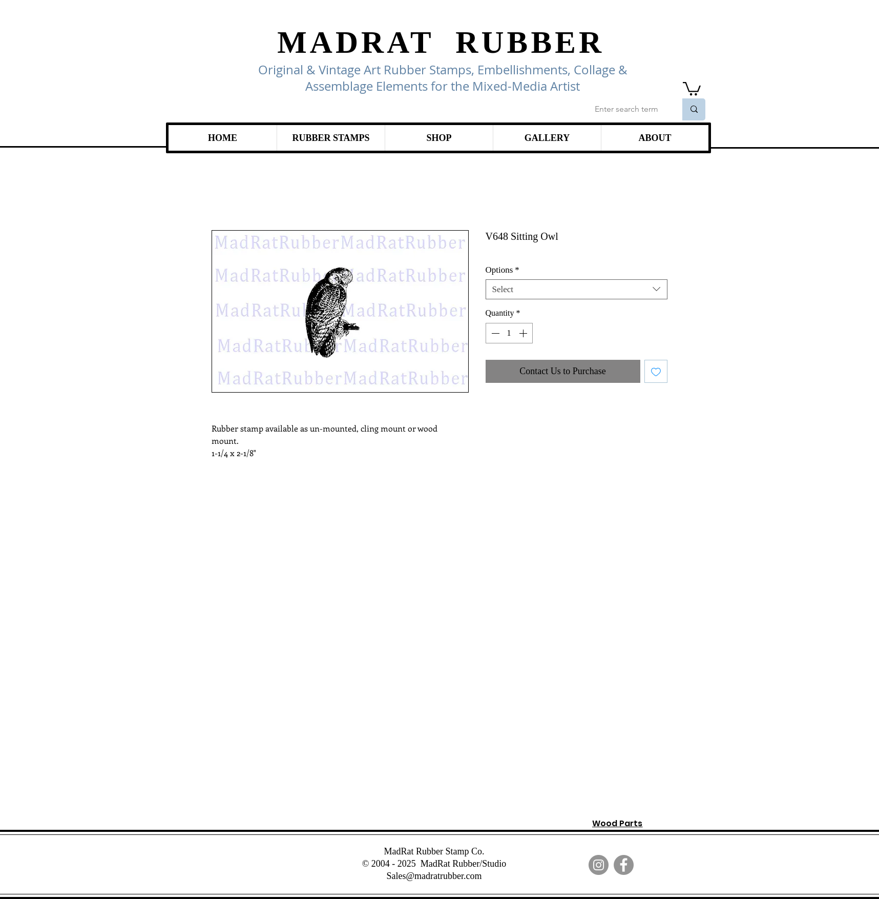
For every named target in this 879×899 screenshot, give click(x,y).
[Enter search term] (628, 109)
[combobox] (576, 289)
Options (502, 270)
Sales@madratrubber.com (434, 876)
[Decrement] (494, 333)
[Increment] (524, 333)
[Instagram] (599, 865)
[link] (692, 87)
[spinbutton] (509, 333)
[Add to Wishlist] (655, 371)
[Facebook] (624, 865)
